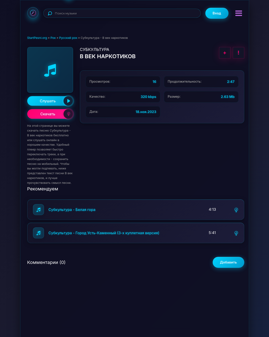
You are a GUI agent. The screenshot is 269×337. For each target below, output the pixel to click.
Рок (53, 37)
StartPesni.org (37, 37)
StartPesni (33, 12)
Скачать (56, 114)
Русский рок (68, 37)
